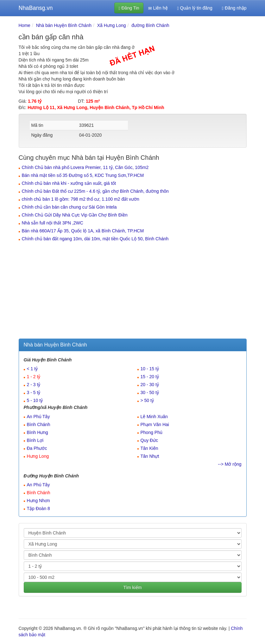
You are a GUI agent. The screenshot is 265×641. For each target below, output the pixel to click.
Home (24, 25)
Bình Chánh (38, 424)
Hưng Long (38, 456)
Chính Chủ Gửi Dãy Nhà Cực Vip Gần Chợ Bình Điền (75, 214)
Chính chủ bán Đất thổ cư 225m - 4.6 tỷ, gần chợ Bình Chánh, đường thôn (95, 191)
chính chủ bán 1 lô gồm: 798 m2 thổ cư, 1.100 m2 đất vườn (80, 199)
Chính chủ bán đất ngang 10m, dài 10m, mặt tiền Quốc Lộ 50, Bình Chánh (95, 238)
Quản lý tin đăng (194, 8)
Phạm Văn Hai (155, 424)
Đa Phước (37, 448)
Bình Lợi (35, 440)
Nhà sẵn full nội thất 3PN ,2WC (52, 222)
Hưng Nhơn (38, 500)
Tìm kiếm (132, 587)
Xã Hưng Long (111, 25)
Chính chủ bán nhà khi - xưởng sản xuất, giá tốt (69, 183)
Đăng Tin (128, 8)
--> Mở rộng (229, 464)
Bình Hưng (37, 432)
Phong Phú (151, 432)
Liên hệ (158, 8)
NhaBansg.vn (36, 8)
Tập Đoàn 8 (38, 508)
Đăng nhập (234, 8)
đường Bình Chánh (150, 25)
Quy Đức (149, 440)
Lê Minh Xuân (154, 416)
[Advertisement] (133, 291)
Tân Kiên (149, 448)
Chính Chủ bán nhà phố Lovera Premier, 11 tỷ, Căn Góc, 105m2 (85, 167)
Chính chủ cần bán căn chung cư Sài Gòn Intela (69, 207)
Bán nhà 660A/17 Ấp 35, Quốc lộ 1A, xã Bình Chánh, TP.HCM (83, 230)
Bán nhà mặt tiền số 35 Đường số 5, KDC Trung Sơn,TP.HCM (83, 175)
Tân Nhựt (150, 456)
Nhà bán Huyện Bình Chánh (63, 25)
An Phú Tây (38, 416)
